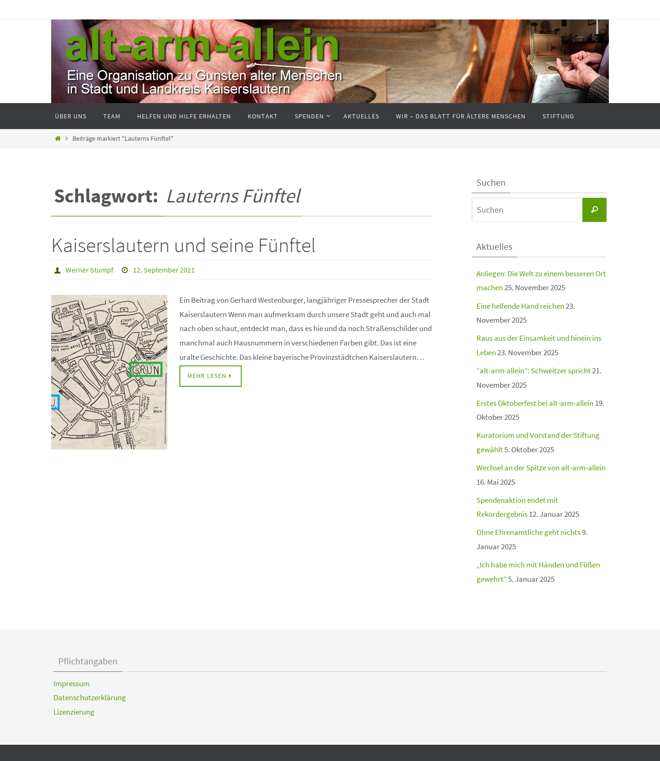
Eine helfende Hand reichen (520, 306)
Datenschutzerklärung (89, 697)
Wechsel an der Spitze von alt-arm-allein (541, 467)
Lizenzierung (73, 712)
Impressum (71, 683)
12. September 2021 (164, 269)
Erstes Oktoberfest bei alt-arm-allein (535, 403)
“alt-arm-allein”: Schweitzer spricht (533, 370)
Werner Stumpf (89, 269)
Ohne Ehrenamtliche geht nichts (528, 532)
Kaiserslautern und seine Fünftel (183, 245)
